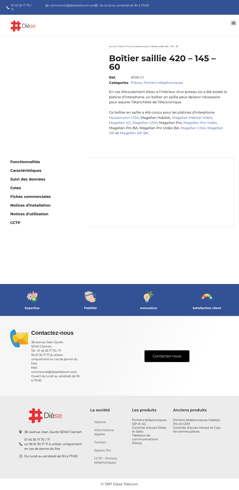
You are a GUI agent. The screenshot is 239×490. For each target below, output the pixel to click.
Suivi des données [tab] (27, 179)
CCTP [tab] (15, 223)
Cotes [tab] (15, 188)
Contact (100, 442)
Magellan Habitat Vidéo (192, 118)
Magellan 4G (120, 123)
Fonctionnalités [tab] (25, 162)
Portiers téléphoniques (138, 46)
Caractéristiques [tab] (25, 170)
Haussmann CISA (124, 118)
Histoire (100, 422)
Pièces (121, 46)
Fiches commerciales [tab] (30, 196)
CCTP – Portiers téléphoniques (105, 460)
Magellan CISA (193, 128)
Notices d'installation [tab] (30, 205)
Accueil (112, 46)
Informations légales (104, 432)
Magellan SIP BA (134, 133)
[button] (233, 22)
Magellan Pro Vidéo (200, 123)
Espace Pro (102, 450)
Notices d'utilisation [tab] (29, 214)
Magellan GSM (145, 123)
